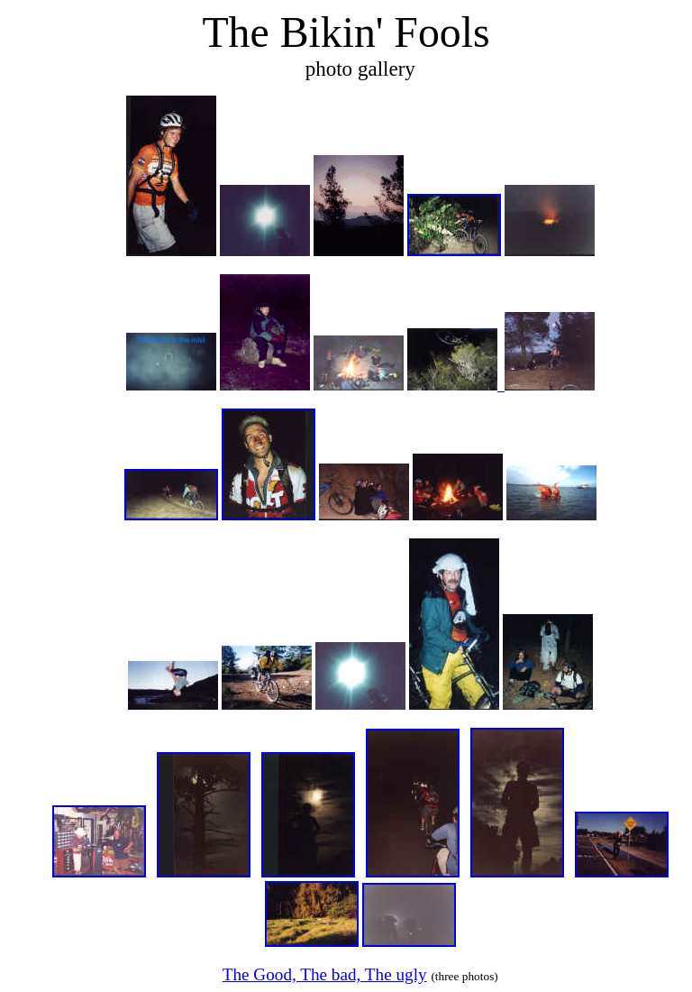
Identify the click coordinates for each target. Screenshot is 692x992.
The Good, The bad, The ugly (325, 974)
